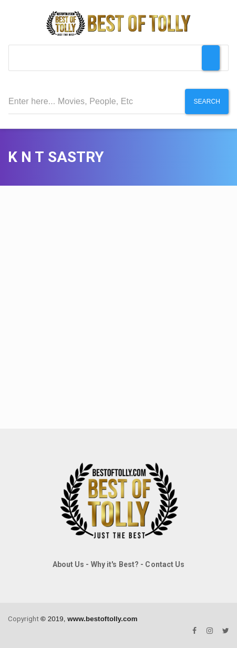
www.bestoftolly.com (102, 619)
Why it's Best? (115, 564)
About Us (69, 564)
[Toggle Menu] (211, 57)
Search (206, 101)
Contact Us (164, 564)
